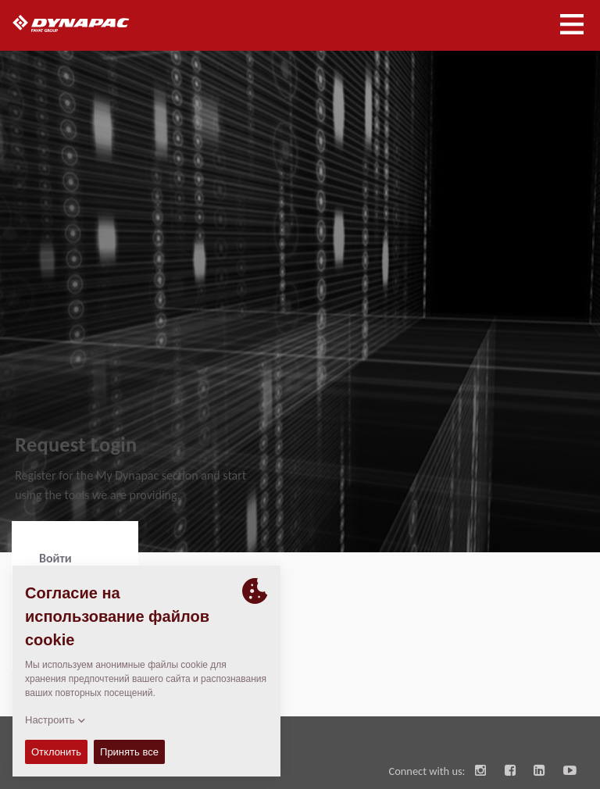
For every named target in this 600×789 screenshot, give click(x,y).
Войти (55, 558)
